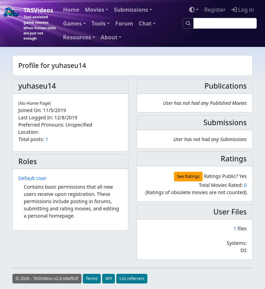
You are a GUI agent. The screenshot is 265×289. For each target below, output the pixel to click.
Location (28, 132)
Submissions (131, 9)
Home (71, 9)
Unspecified (79, 124)
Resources (77, 37)
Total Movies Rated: (223, 185)
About (109, 37)
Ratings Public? (221, 176)
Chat (145, 23)
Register (215, 9)
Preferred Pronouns (40, 124)
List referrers (131, 278)
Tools (98, 23)
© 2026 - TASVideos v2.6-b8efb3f (47, 278)
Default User (32, 178)
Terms (92, 278)
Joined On (29, 110)
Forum (124, 23)
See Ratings (188, 176)
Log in (242, 9)
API (108, 278)
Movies (94, 9)
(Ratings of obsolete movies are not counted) (196, 192)
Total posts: (31, 139)
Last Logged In (35, 117)
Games (72, 23)
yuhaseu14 (37, 86)
